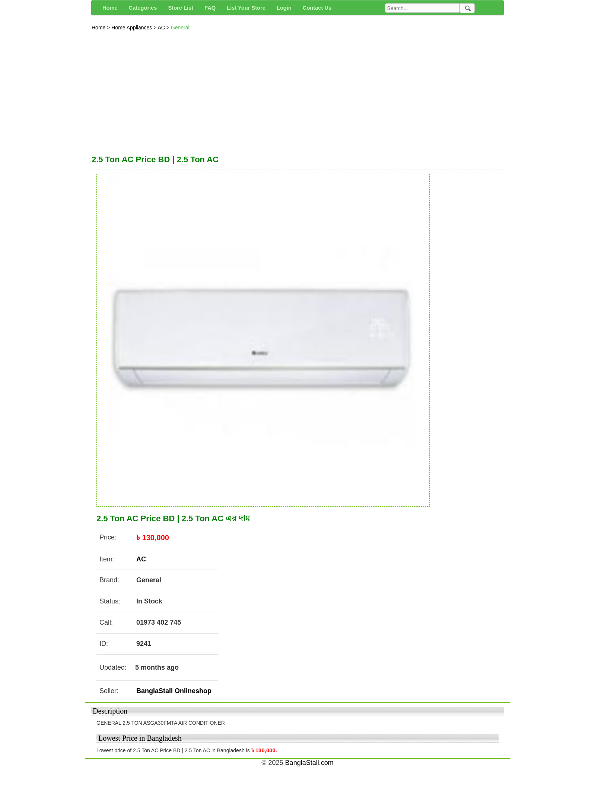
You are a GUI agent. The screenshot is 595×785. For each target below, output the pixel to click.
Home (99, 28)
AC (162, 28)
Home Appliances (132, 28)
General (180, 28)
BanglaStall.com (309, 762)
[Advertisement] (297, 91)
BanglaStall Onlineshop (173, 691)
